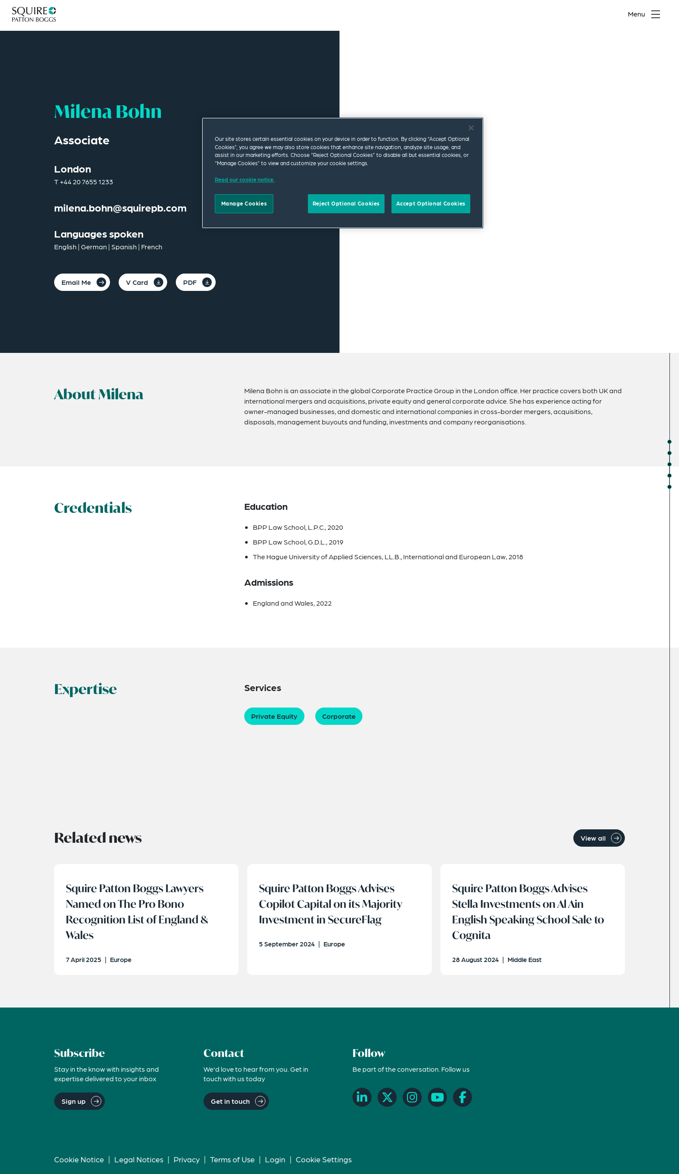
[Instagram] (412, 1102)
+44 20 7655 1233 (86, 181)
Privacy (187, 1163)
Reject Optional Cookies (346, 203)
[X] (387, 1102)
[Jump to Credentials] (669, 453)
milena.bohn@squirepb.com (120, 207)
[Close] (471, 127)
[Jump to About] (669, 442)
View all (593, 837)
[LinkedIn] (362, 1102)
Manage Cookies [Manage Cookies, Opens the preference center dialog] (244, 203)
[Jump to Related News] (669, 487)
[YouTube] (437, 1102)
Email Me (76, 282)
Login (275, 1163)
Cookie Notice (79, 1163)
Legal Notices (138, 1163)
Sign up (73, 1105)
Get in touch (230, 1105)
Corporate (339, 716)
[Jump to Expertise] (669, 464)
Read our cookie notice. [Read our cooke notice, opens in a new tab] (245, 179)
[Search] (605, 15)
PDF (190, 282)
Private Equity (274, 716)
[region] (342, 172)
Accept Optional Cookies (431, 203)
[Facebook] (462, 1102)
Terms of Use (232, 1163)
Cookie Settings (324, 1163)
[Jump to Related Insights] (669, 475)
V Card (137, 282)
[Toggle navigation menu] (646, 16)
